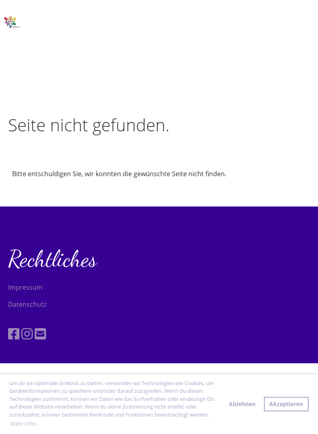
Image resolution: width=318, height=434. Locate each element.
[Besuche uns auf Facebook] (13, 333)
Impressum (25, 287)
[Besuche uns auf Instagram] (27, 333)
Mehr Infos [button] (23, 423)
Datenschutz (27, 304)
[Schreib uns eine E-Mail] (40, 333)
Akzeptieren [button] (286, 404)
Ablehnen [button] (242, 404)
